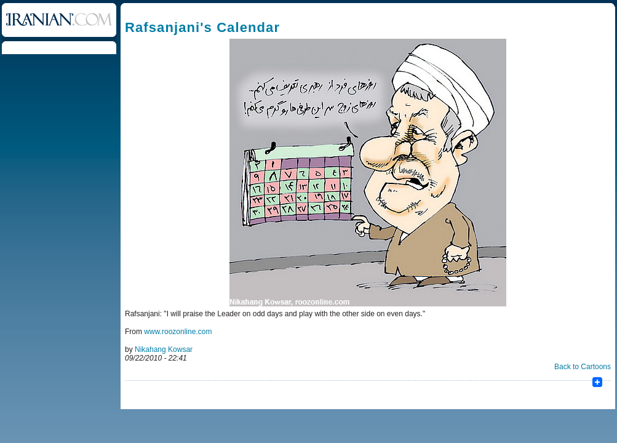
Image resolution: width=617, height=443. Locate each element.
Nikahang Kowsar (164, 349)
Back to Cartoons (582, 366)
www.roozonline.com (178, 331)
